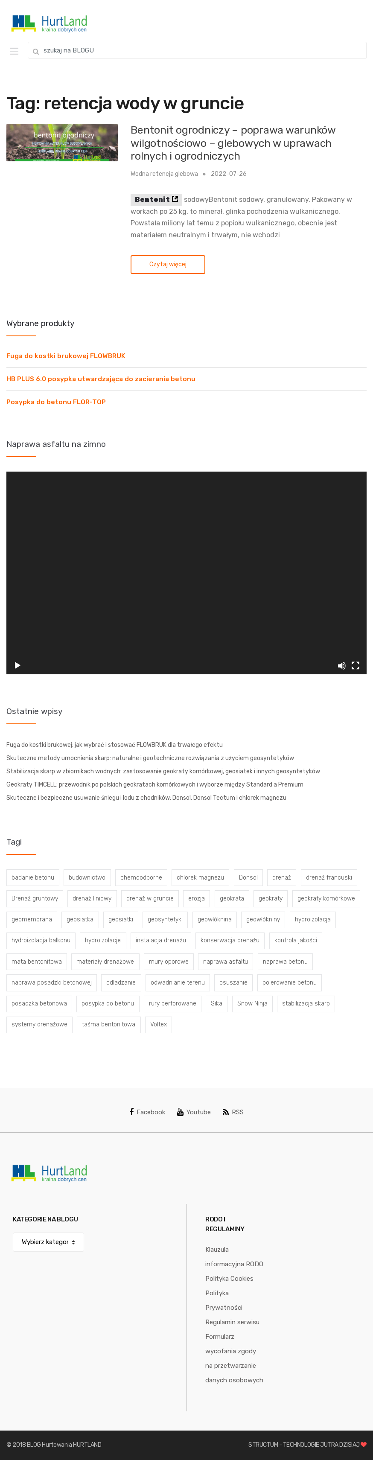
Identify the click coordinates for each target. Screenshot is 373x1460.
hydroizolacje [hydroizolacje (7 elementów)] (103, 940)
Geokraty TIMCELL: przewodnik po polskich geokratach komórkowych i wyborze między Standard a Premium (154, 784)
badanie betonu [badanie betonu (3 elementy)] (33, 877)
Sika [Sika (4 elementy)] (216, 1003)
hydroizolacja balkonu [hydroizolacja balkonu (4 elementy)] (41, 940)
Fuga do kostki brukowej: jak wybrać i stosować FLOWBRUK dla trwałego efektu (114, 745)
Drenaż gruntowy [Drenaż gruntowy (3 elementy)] (35, 898)
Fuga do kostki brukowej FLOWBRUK (65, 356)
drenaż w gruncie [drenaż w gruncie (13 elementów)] (150, 898)
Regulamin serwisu (232, 1322)
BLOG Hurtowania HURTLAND (64, 1444)
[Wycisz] (342, 666)
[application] (186, 573)
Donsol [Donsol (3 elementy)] (248, 877)
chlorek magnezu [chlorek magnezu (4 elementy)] (200, 877)
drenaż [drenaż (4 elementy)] (281, 877)
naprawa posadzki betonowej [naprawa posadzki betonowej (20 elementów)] (52, 982)
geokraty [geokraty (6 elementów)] (271, 898)
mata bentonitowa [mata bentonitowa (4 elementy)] (37, 961)
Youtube (194, 1112)
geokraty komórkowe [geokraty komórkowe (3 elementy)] (326, 898)
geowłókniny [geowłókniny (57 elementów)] (263, 919)
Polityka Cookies (229, 1278)
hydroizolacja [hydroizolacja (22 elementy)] (313, 919)
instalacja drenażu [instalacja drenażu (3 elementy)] (161, 940)
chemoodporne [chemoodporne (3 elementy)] (141, 877)
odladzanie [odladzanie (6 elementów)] (121, 982)
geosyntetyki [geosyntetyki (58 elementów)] (165, 919)
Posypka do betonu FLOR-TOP (56, 402)
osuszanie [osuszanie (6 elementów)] (233, 982)
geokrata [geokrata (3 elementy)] (232, 898)
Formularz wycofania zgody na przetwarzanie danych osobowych (234, 1358)
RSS (233, 1112)
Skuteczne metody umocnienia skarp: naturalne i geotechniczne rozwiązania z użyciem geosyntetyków (150, 758)
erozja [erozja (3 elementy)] (196, 898)
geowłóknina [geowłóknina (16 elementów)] (215, 919)
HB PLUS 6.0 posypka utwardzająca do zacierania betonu (100, 379)
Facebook (147, 1112)
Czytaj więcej (167, 264)
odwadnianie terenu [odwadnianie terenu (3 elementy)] (178, 982)
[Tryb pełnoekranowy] (355, 666)
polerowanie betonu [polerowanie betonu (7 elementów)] (289, 982)
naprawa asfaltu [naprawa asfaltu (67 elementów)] (225, 961)
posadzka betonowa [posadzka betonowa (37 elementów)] (39, 1003)
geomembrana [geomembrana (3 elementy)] (32, 919)
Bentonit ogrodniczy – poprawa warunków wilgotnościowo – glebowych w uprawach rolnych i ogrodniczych (233, 143)
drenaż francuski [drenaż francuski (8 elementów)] (329, 877)
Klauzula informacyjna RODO (234, 1257)
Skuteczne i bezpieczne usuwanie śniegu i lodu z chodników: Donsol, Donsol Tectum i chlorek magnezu (146, 797)
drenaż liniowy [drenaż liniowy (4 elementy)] (92, 898)
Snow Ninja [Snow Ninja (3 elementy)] (252, 1003)
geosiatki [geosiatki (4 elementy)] (120, 919)
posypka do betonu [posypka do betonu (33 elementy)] (108, 1003)
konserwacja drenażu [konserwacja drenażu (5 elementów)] (230, 940)
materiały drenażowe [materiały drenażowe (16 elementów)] (105, 961)
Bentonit (152, 199)
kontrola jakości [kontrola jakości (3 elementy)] (295, 940)
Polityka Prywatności (223, 1300)
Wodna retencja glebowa (164, 174)
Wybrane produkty (40, 323)
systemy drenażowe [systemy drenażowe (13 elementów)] (39, 1024)
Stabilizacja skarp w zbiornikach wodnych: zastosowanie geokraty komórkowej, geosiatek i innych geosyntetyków (163, 771)
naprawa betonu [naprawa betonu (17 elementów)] (285, 961)
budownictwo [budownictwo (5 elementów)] (87, 877)
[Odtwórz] (17, 666)
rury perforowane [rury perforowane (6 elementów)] (172, 1003)
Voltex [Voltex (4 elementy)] (158, 1024)
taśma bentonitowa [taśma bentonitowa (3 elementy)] (108, 1024)
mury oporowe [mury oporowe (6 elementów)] (169, 961)
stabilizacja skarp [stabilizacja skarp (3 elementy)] (306, 1003)
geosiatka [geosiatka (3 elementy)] (80, 919)
